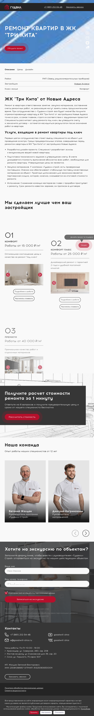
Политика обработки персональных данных (24, 688)
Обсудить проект (15, 48)
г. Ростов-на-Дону (14, 654)
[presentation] (75, 533)
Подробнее (85, 709)
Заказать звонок (75, 7)
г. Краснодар (11, 651)
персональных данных (45, 593)
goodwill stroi (61, 634)
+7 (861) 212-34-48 (53, 7)
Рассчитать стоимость (22, 417)
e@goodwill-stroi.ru (21, 640)
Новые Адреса (81, 84)
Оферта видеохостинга (15, 691)
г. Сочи (8, 657)
